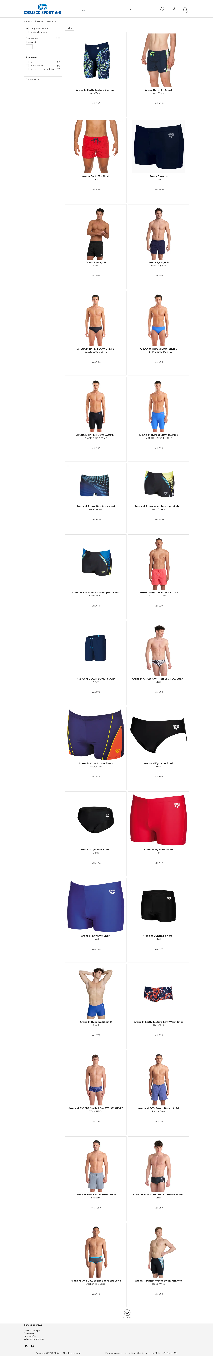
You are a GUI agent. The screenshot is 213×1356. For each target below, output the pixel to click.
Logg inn (173, 10)
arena (33, 62)
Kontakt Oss (30, 1336)
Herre (50, 21)
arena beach (36, 65)
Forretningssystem (114, 1353)
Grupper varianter (39, 28)
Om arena (29, 1333)
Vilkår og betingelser (34, 1339)
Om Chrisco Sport (32, 1330)
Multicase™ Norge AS (166, 1353)
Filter (69, 28)
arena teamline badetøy (42, 69)
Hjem (40, 21)
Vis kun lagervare (38, 32)
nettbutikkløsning (136, 1353)
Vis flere (127, 1317)
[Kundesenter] (162, 9)
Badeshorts (32, 79)
